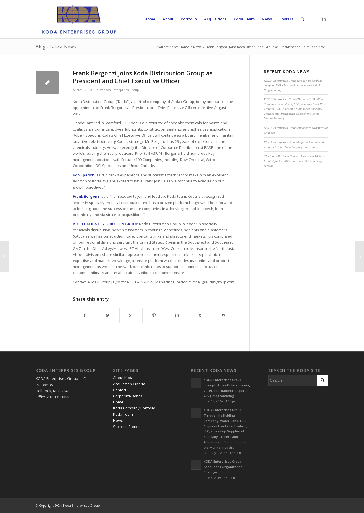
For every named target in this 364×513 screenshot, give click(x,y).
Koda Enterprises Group (121, 90)
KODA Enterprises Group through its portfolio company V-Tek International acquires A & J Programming (293, 85)
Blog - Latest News (56, 47)
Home (184, 47)
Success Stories (126, 426)
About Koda (123, 377)
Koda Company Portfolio (134, 408)
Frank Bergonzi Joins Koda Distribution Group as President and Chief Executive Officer (142, 77)
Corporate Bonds (128, 396)
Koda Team (123, 414)
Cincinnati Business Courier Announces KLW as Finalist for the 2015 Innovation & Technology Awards (294, 160)
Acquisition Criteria (129, 383)
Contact (119, 389)
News (197, 47)
